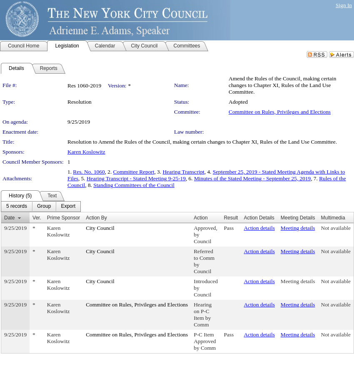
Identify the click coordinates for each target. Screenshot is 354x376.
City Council (100, 228)
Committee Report (134, 172)
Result (231, 218)
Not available (336, 228)
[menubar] (41, 206)
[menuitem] (16, 207)
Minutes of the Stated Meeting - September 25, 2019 (252, 178)
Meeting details (298, 228)
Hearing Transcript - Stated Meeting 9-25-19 (136, 178)
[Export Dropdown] (68, 207)
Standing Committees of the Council (134, 185)
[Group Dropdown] (44, 207)
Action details (259, 228)
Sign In (344, 5)
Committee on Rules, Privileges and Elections (280, 112)
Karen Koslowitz (86, 152)
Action (200, 218)
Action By (96, 218)
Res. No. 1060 (89, 172)
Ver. (36, 218)
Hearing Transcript (183, 172)
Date (9, 218)
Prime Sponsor (63, 218)
